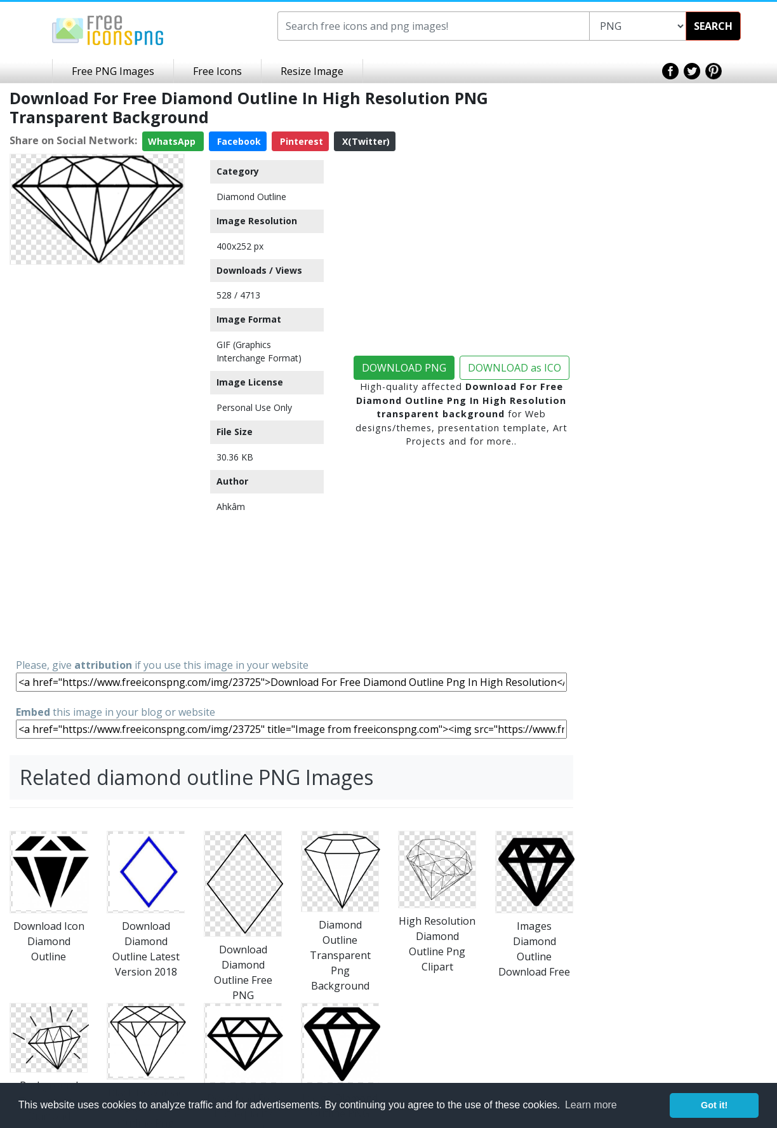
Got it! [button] (714, 1105)
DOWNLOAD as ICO (514, 368)
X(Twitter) (365, 141)
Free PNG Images (113, 71)
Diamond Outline (251, 197)
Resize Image (312, 71)
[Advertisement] (97, 460)
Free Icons (217, 71)
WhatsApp (173, 141)
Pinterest (300, 141)
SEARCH (713, 26)
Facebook (238, 141)
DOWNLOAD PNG (404, 368)
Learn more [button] (591, 1104)
